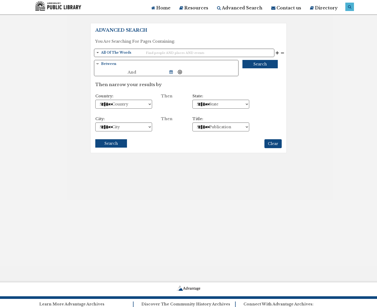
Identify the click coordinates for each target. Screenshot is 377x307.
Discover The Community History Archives (185, 304)
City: (100, 118)
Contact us (286, 7)
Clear (273, 143)
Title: (197, 118)
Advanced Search (239, 7)
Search (260, 64)
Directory (324, 7)
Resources (193, 7)
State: (197, 96)
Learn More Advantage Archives (71, 304)
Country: (104, 96)
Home (160, 7)
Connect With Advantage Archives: (278, 304)
